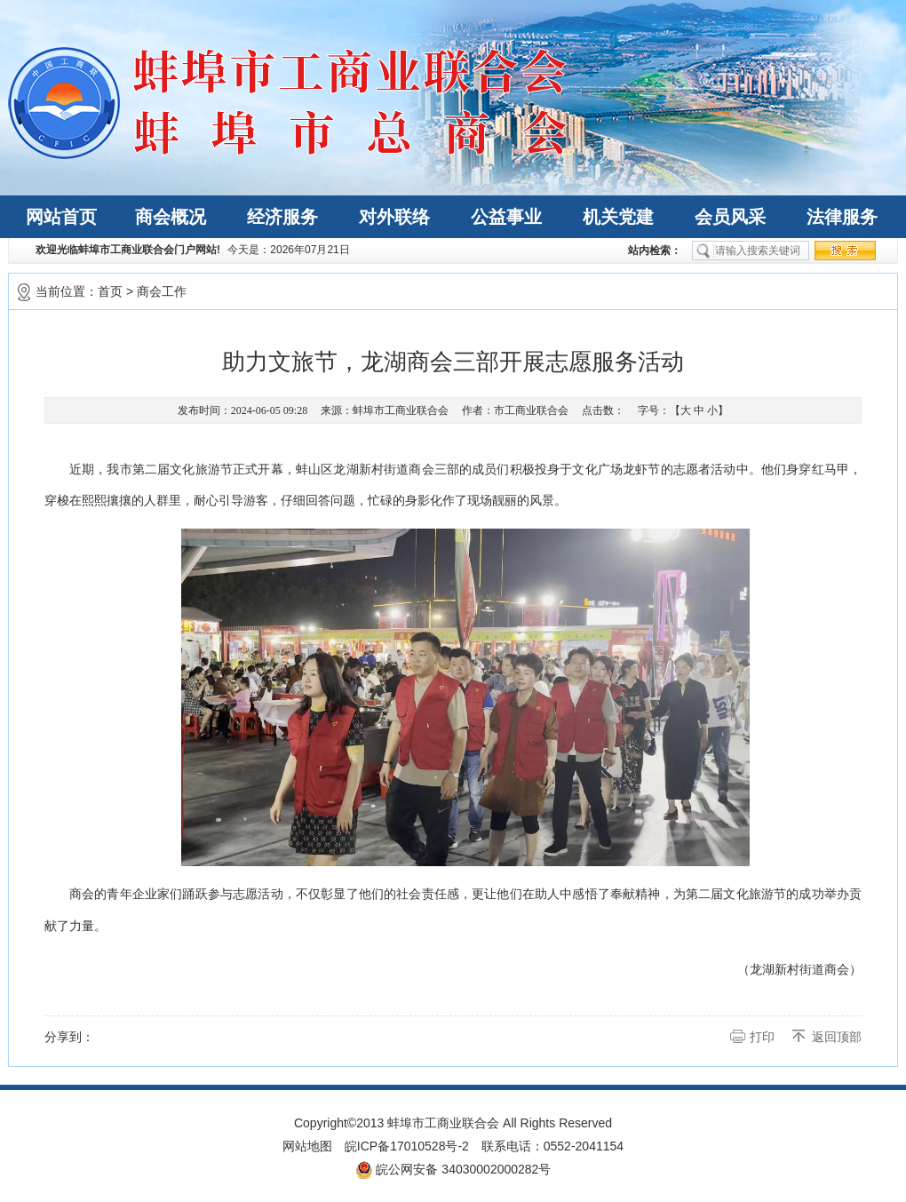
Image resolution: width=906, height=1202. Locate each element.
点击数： (603, 410)
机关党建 (618, 217)
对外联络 (394, 217)
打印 (762, 1037)
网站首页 (61, 217)
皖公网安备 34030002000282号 (453, 1170)
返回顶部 (837, 1037)
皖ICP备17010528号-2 (407, 1146)
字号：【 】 (683, 410)
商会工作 (162, 291)
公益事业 (506, 217)
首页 (110, 291)
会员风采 (730, 217)
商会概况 (170, 217)
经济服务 (282, 217)
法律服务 (842, 217)
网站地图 (307, 1146)
